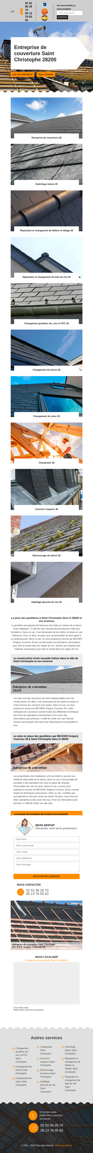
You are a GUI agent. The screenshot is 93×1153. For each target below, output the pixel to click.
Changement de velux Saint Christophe (24, 1081)
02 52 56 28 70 (28, 6)
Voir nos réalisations (23, 74)
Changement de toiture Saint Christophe (24, 1070)
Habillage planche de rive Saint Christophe (48, 1086)
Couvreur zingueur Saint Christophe (47, 1061)
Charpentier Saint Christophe (46, 1050)
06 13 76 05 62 (28, 17)
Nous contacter (46, 74)
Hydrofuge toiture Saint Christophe (71, 1050)
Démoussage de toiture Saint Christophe (47, 1073)
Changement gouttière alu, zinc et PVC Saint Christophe (22, 1055)
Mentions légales (63, 1145)
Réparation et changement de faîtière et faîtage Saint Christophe (72, 1065)
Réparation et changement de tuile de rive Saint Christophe (72, 1084)
